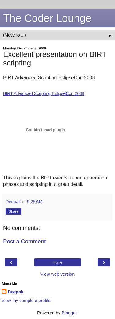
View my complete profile (26, 300)
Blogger (69, 312)
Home (57, 262)
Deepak (15, 291)
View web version (57, 274)
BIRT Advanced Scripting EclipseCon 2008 (43, 93)
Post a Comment (24, 241)
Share (13, 211)
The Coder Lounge (47, 18)
